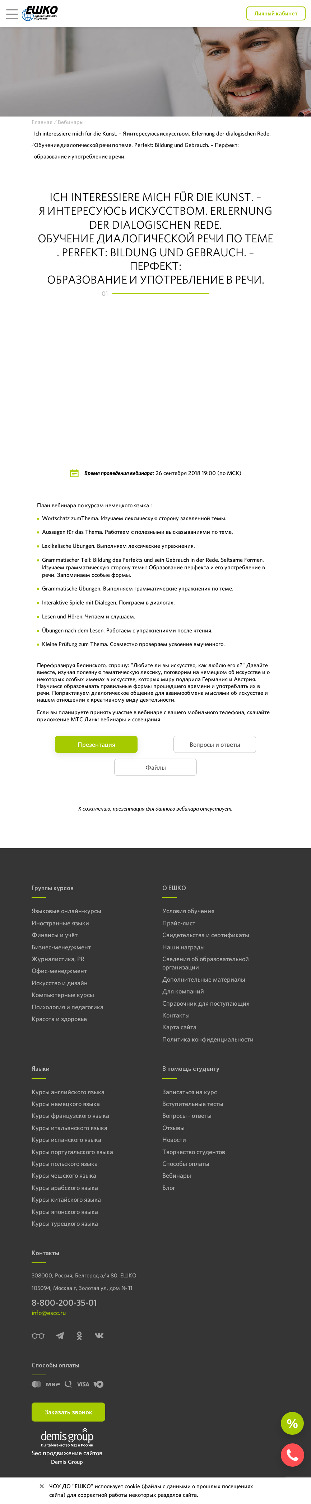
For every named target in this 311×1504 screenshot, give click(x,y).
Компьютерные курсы (63, 995)
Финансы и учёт (55, 935)
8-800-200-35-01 (64, 1302)
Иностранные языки (60, 923)
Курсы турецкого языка (65, 1223)
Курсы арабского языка (65, 1187)
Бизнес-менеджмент (61, 947)
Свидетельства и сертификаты (205, 935)
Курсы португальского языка (72, 1152)
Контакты (176, 1015)
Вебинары (176, 1175)
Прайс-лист (178, 923)
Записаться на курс (189, 1092)
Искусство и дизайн (60, 983)
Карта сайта (179, 1027)
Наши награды (183, 947)
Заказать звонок (68, 1412)
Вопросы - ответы (187, 1115)
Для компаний (183, 991)
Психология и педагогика (67, 1007)
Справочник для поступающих (205, 1003)
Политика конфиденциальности (208, 1039)
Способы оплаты (185, 1163)
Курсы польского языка (65, 1163)
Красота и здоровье (59, 1019)
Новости (174, 1139)
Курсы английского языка (68, 1092)
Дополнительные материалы (203, 979)
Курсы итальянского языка (69, 1128)
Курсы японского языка (65, 1212)
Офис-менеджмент (59, 971)
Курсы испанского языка (66, 1139)
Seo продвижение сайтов (67, 1453)
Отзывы (173, 1128)
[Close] (41, 1486)
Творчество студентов (193, 1152)
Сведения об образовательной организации (205, 963)
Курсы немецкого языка (66, 1104)
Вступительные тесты (192, 1104)
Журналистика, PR (58, 959)
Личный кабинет (276, 13)
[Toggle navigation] (11, 13)
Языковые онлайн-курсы (66, 911)
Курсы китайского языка (66, 1199)
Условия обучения (188, 911)
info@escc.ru (49, 1313)
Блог (168, 1187)
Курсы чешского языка (64, 1175)
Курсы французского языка (70, 1115)
